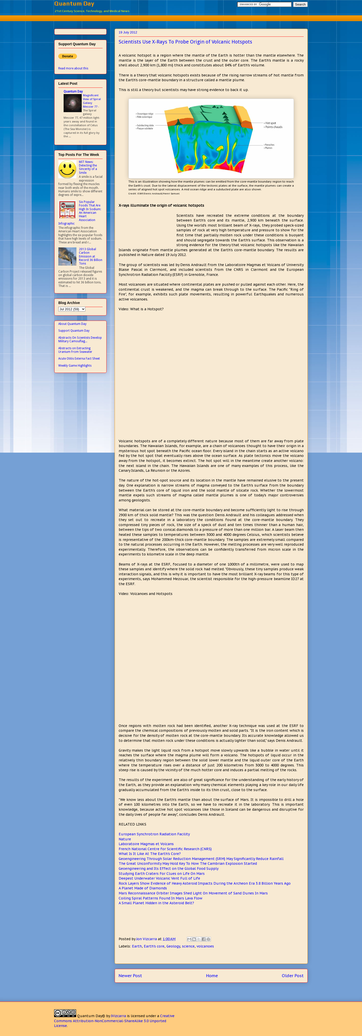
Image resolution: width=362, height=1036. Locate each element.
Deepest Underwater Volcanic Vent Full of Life (159, 878)
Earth (137, 946)
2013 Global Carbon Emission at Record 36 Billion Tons (90, 256)
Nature (125, 839)
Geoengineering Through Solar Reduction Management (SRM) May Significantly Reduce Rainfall (201, 858)
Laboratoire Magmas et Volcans (146, 844)
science (188, 946)
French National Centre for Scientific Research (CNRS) (165, 849)
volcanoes (205, 946)
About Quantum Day (72, 324)
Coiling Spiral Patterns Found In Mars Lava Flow (160, 898)
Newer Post (130, 975)
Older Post (293, 975)
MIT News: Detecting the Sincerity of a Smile (88, 167)
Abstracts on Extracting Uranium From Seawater (75, 350)
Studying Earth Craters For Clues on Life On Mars (162, 873)
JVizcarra (118, 1016)
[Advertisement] (181, 17)
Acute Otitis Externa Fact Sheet (79, 358)
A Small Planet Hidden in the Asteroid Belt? (156, 903)
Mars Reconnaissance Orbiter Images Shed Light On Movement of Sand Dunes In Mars (193, 893)
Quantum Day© (91, 1016)
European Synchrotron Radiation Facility (154, 834)
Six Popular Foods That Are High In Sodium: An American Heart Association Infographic (79, 212)
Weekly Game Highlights (75, 365)
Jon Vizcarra (147, 939)
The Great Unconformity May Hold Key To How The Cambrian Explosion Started (188, 863)
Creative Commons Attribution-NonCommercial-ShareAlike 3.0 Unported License (114, 1021)
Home (212, 975)
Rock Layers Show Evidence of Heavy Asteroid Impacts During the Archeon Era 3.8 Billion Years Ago (205, 883)
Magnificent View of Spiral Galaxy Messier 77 (92, 101)
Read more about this (73, 68)
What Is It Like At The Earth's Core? (150, 853)
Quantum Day (74, 3)
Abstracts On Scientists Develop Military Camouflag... (80, 339)
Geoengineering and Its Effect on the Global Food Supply (168, 868)
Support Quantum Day (73, 330)
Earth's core (154, 946)
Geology (173, 946)
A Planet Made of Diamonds (143, 888)
